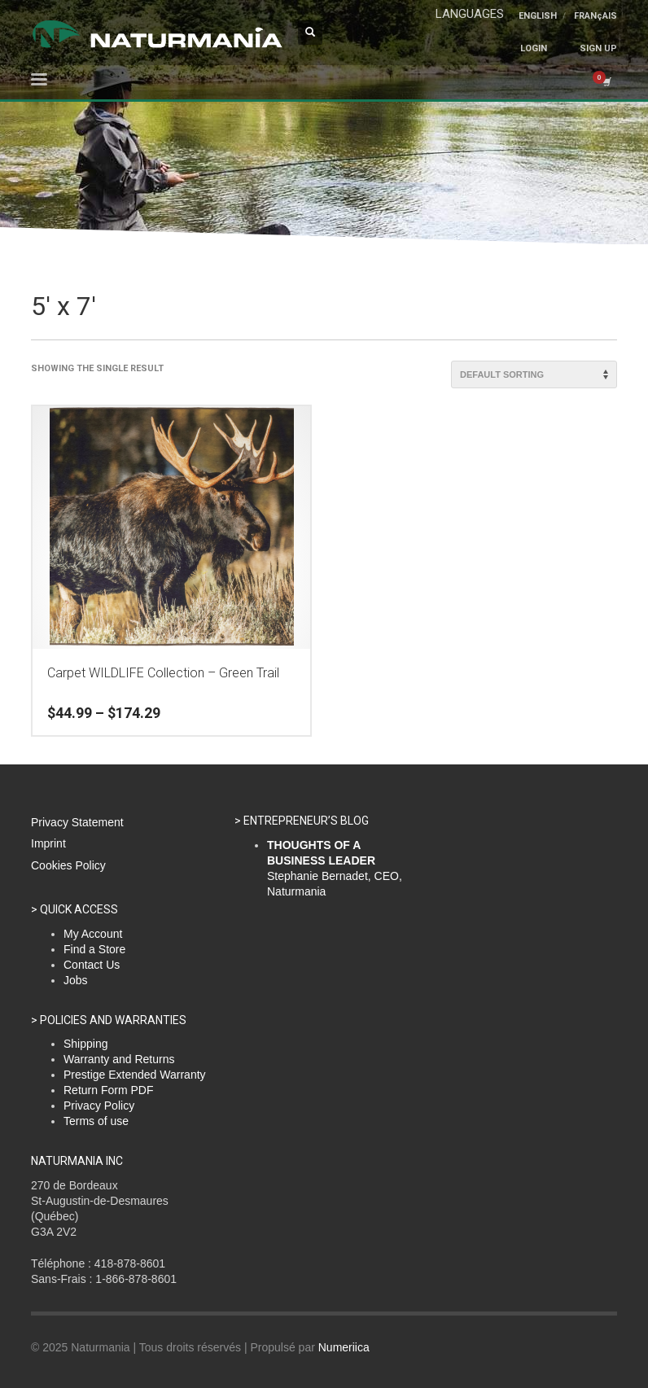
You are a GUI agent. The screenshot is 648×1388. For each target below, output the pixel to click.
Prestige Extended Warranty (134, 1074)
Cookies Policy (68, 865)
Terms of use (96, 1120)
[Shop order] (534, 374)
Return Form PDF (108, 1090)
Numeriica (344, 1347)
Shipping (85, 1043)
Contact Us (91, 964)
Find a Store (94, 949)
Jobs (75, 980)
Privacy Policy (98, 1105)
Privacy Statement (77, 822)
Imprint (48, 843)
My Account (92, 933)
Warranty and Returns (118, 1059)
